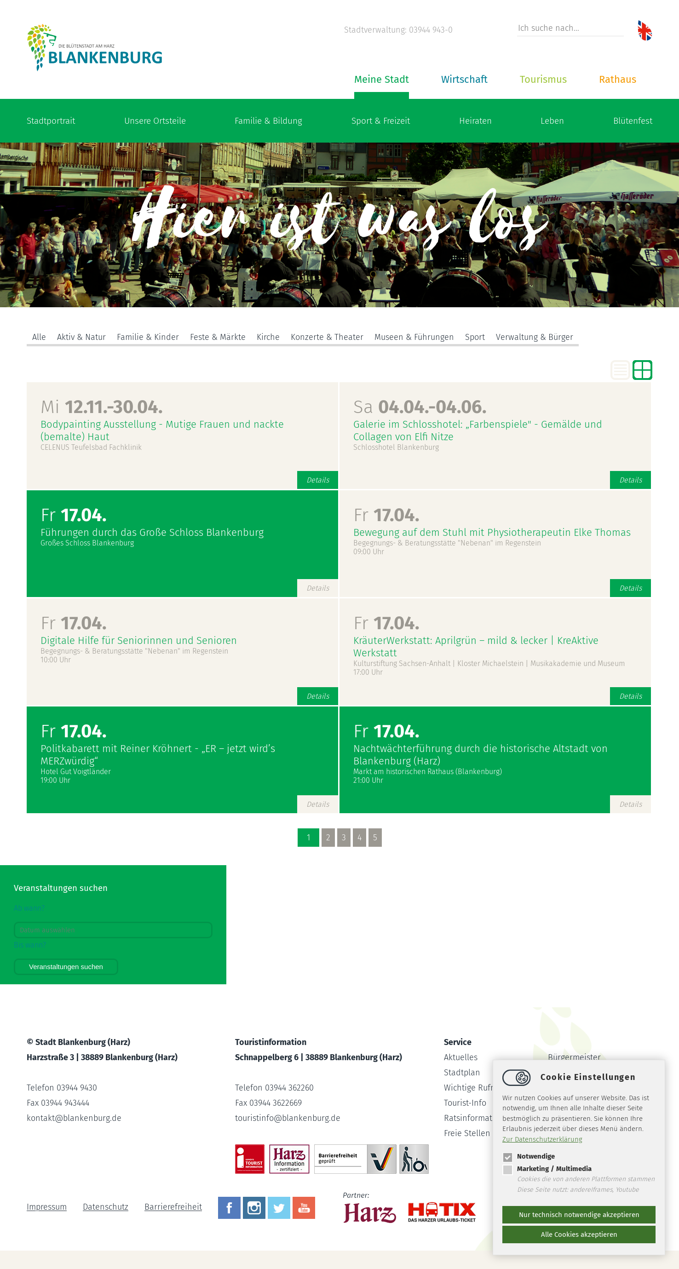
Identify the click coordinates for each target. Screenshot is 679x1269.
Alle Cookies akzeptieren (579, 1234)
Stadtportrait (51, 120)
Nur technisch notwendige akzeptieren (579, 1215)
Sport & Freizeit (380, 120)
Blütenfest (632, 120)
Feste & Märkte (218, 337)
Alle (39, 337)
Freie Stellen (467, 1133)
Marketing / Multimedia (547, 1169)
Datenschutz (105, 1207)
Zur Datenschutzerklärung (542, 1139)
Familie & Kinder (148, 337)
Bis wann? (30, 945)
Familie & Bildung (268, 120)
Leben (552, 120)
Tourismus (543, 79)
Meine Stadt (381, 79)
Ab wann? (29, 908)
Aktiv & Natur (81, 337)
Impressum (47, 1207)
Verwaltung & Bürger (534, 337)
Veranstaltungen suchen (66, 966)
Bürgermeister (574, 1057)
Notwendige (528, 1156)
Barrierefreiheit (173, 1207)
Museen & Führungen (414, 337)
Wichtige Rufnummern (485, 1088)
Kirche (268, 337)
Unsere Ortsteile (155, 120)
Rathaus (617, 79)
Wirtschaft (464, 79)
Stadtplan (462, 1073)
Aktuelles (461, 1057)
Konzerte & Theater (327, 337)
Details (317, 480)
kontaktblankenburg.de (74, 1118)
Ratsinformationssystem (488, 1118)
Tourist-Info (465, 1103)
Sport (475, 337)
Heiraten (475, 120)
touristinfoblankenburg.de (287, 1118)
